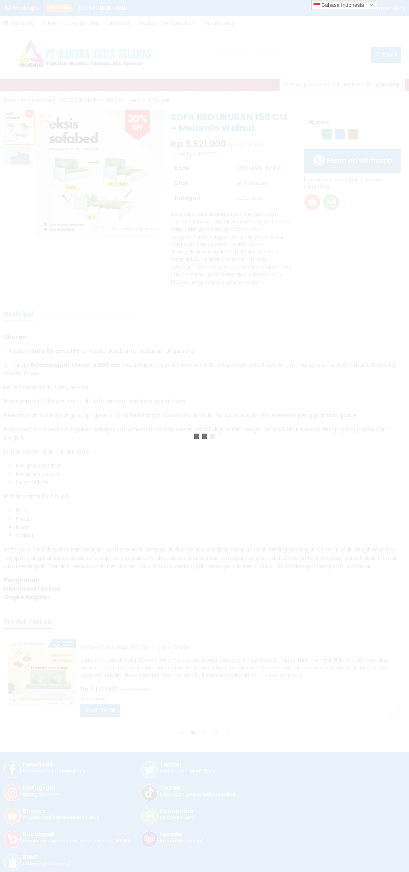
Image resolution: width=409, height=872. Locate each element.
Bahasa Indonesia (339, 5)
